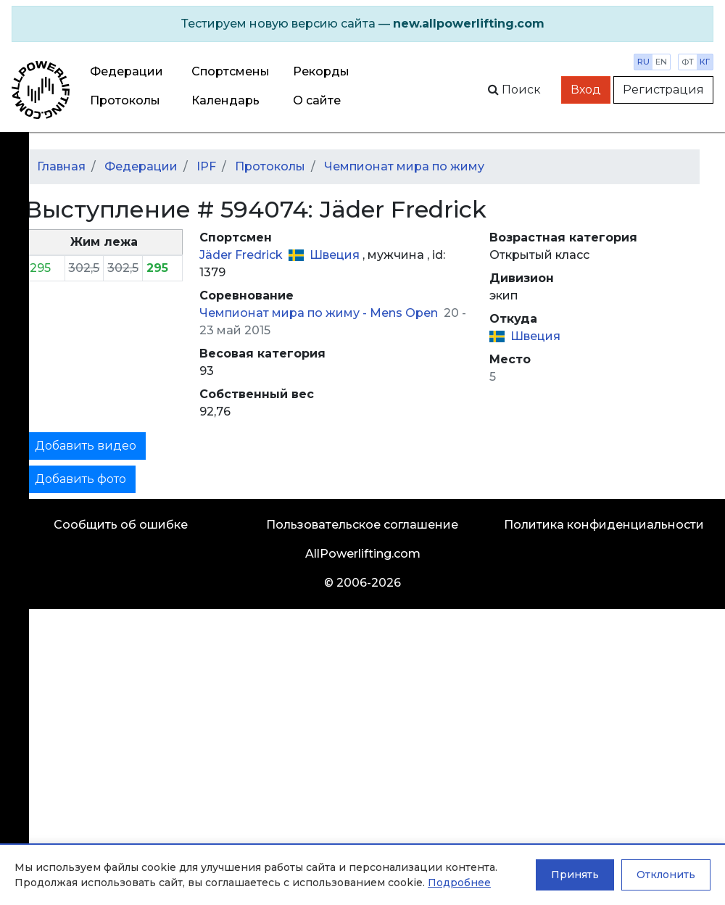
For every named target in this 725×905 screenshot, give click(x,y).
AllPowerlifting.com (362, 554)
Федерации (126, 71)
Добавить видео (85, 445)
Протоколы (125, 100)
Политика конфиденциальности (604, 525)
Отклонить (666, 874)
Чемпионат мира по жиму (404, 166)
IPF (206, 166)
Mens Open (405, 313)
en (661, 62)
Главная (61, 166)
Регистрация (663, 89)
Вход (586, 89)
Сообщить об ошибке (121, 525)
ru (643, 62)
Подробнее (459, 882)
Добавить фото (80, 479)
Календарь (225, 100)
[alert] (362, 24)
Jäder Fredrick (242, 255)
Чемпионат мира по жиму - (284, 313)
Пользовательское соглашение (362, 525)
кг (705, 62)
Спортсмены (230, 71)
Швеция (336, 255)
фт (688, 62)
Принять (575, 874)
